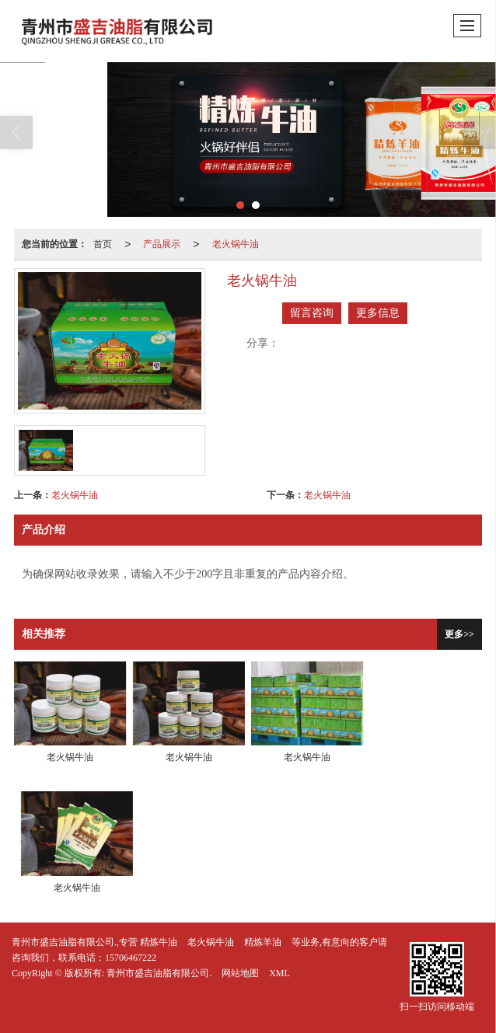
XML (279, 973)
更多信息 (378, 313)
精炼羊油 (262, 942)
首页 (102, 244)
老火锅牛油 (235, 244)
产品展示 (161, 244)
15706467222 (130, 957)
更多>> (459, 634)
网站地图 (240, 973)
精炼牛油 (158, 942)
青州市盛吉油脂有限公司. (159, 973)
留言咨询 (312, 313)
